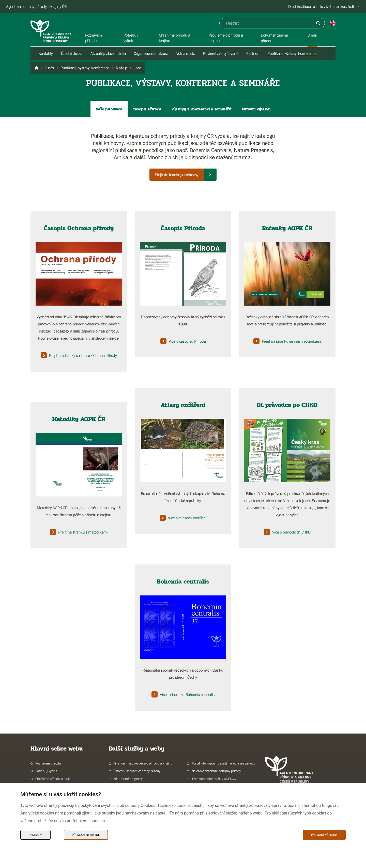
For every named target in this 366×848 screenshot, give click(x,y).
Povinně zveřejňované (220, 53)
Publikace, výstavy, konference (291, 53)
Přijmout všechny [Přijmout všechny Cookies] (324, 835)
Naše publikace (109, 109)
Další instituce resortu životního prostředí (321, 6)
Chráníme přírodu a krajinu (54, 779)
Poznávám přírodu (48, 763)
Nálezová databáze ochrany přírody (216, 771)
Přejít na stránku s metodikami (79, 532)
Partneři (252, 53)
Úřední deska (71, 53)
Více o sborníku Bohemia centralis (183, 694)
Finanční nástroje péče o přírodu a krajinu (142, 763)
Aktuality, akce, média (108, 53)
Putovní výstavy (256, 109)
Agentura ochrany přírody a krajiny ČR (36, 6)
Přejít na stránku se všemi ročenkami (287, 341)
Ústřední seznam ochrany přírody (136, 771)
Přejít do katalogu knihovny (177, 174)
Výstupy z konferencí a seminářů (201, 109)
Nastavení (35, 835)
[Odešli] (318, 23)
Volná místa (185, 53)
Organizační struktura (151, 53)
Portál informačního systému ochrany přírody (223, 763)
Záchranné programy (128, 779)
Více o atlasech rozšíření (183, 518)
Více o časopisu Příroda (183, 341)
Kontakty (45, 53)
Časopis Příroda (147, 109)
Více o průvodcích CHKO (287, 532)
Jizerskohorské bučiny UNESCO (214, 779)
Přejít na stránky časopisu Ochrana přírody (79, 355)
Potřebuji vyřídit (46, 771)
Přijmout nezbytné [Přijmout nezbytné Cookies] (86, 835)
